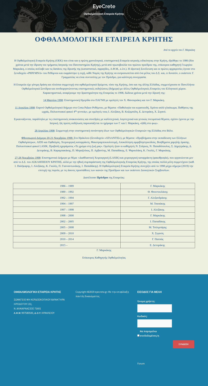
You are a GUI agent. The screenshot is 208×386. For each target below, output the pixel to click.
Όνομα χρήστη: (146, 301)
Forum (141, 363)
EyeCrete (104, 6)
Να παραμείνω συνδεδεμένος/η (149, 333)
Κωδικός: (142, 316)
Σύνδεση (183, 344)
